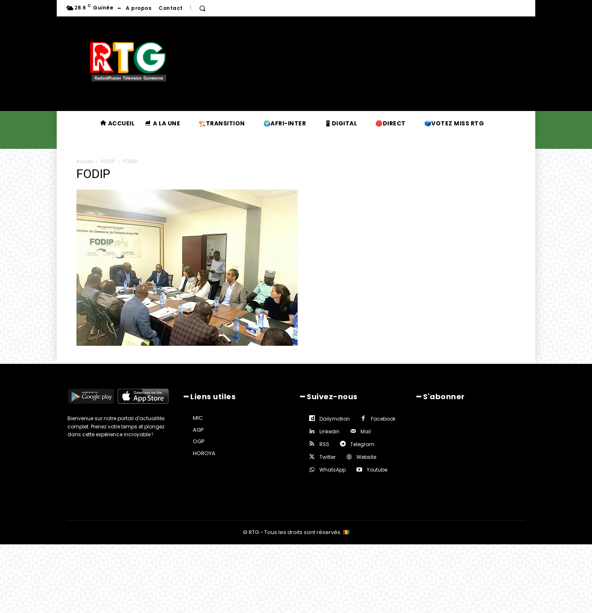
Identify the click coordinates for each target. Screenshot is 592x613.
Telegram (362, 444)
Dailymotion (334, 418)
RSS (324, 444)
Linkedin (329, 431)
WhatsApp (332, 469)
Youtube (377, 469)
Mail (366, 431)
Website (366, 456)
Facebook (383, 418)
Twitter (327, 456)
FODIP (108, 161)
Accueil (84, 161)
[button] (202, 8)
